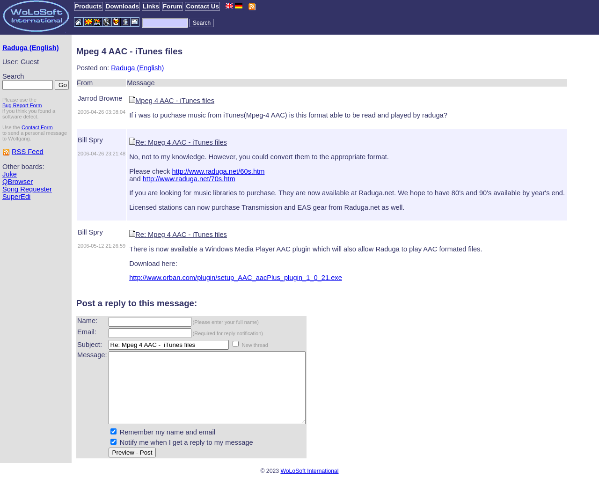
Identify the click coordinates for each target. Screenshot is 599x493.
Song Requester (27, 189)
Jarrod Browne (100, 98)
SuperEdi (16, 196)
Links (151, 6)
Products (88, 6)
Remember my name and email (167, 446)
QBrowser (17, 181)
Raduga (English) (30, 48)
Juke (9, 174)
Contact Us (202, 6)
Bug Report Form (22, 105)
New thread (255, 345)
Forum (172, 6)
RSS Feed (28, 151)
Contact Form (37, 127)
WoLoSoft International (309, 485)
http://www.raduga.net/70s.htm (189, 179)
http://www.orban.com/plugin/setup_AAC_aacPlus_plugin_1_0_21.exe (235, 277)
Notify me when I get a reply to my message (186, 456)
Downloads (122, 6)
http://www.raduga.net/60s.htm (218, 171)
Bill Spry (90, 140)
